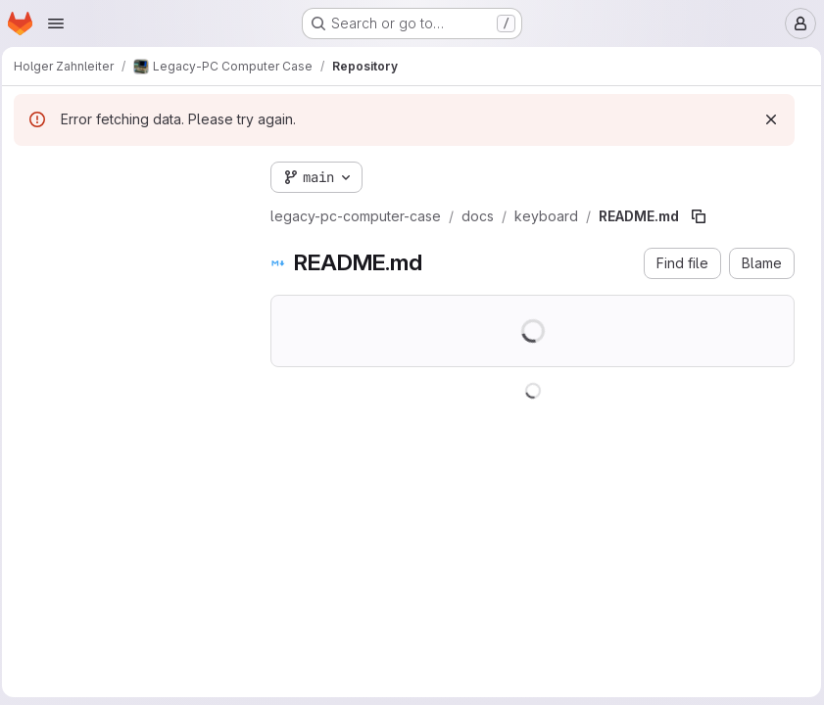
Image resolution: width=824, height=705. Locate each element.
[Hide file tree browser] (35, 173)
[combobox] (132, 212)
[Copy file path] (704, 216)
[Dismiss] (766, 119)
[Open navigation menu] (56, 23)
